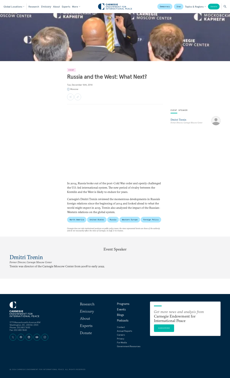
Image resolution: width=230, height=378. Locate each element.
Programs (123, 304)
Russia (113, 219)
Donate (214, 6)
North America (77, 219)
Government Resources (128, 346)
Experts (66, 6)
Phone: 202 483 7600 (20, 327)
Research (33, 6)
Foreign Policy (151, 219)
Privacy (120, 338)
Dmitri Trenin (178, 119)
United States (97, 219)
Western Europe (129, 219)
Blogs (120, 315)
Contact (121, 327)
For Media (122, 342)
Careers (121, 334)
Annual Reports (124, 331)
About (56, 6)
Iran (178, 6)
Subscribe (164, 328)
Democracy (165, 6)
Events (121, 309)
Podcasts (122, 320)
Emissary (46, 6)
